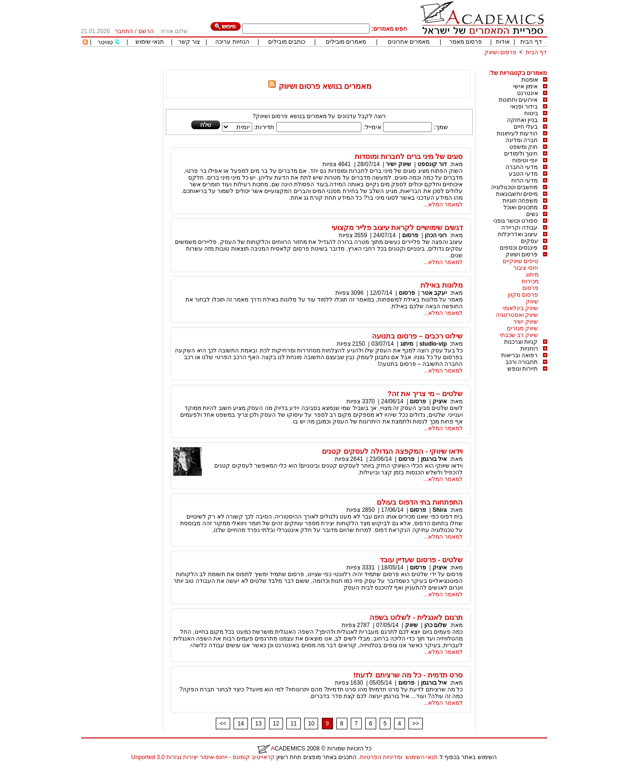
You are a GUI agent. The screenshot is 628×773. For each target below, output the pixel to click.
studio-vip (433, 343)
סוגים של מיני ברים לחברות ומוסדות (409, 156)
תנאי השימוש (422, 757)
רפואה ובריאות (519, 355)
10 (311, 723)
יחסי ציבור (525, 268)
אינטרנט (527, 93)
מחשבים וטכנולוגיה (514, 187)
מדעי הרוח (524, 180)
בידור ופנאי (524, 106)
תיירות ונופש (522, 368)
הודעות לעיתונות (517, 133)
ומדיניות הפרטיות (381, 757)
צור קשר (189, 41)
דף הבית (531, 41)
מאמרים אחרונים (409, 41)
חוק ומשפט (523, 147)
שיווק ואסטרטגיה (517, 315)
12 (276, 723)
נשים (532, 214)
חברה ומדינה (521, 140)
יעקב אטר (434, 293)
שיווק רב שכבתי (519, 335)
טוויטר (105, 42)
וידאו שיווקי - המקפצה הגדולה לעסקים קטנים (392, 451)
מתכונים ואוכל (521, 207)
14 (240, 723)
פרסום (530, 288)
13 (258, 723)
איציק (439, 401)
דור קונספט (432, 164)
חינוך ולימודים (521, 153)
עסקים (529, 241)
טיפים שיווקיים (520, 261)
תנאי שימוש (149, 41)
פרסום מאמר (465, 41)
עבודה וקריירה (519, 227)
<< (223, 723)
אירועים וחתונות (518, 100)
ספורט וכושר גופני (515, 220)
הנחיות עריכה (232, 41)
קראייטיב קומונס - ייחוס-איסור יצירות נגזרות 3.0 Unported (202, 757)
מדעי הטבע (523, 173)
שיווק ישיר (525, 321)
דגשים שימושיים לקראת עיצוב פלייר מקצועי (397, 227)
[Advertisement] (372, 66)
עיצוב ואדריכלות (518, 234)
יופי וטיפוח (525, 160)
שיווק (532, 301)
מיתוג (532, 274)
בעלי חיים (526, 126)
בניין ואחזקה (522, 120)
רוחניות (529, 348)
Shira (439, 510)
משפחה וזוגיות (520, 200)
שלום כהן (435, 625)
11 (293, 723)
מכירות (530, 281)
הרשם (146, 31)
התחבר (124, 31)
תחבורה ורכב (521, 362)
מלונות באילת (441, 285)
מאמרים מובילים (346, 41)
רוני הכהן (436, 235)
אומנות (529, 79)
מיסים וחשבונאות (517, 194)
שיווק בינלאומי (520, 308)
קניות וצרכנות (521, 341)
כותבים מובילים (286, 41)
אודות (503, 41)
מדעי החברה (521, 167)
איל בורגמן (434, 459)
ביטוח (531, 113)
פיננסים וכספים (519, 247)
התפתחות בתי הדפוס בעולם (420, 502)
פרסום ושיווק (500, 52)
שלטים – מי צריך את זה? (425, 393)
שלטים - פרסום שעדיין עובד (421, 560)
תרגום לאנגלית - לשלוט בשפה (416, 617)
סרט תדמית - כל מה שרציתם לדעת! (408, 675)
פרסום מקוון (523, 294)
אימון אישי (525, 86)
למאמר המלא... (443, 204)
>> (415, 723)
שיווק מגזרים (522, 328)
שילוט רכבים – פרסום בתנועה (417, 336)
